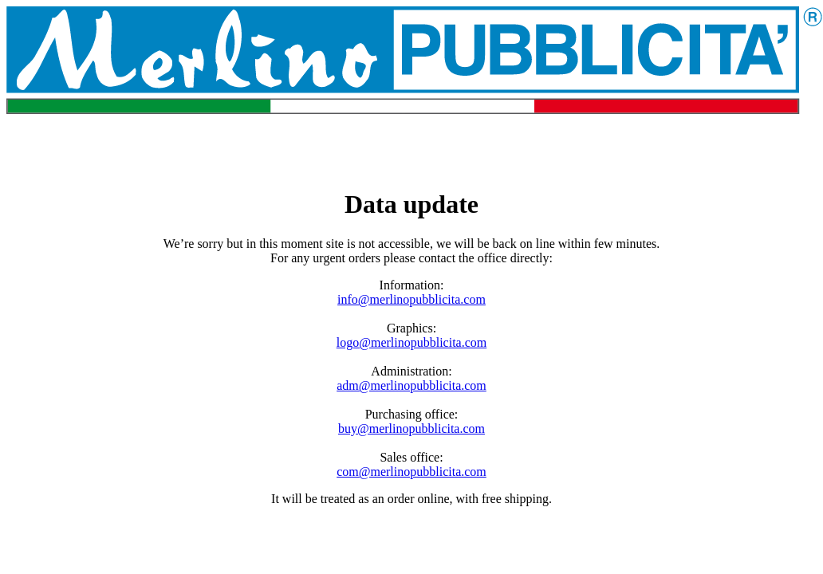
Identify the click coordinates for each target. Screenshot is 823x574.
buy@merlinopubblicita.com (411, 428)
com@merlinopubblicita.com (411, 471)
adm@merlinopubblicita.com (411, 385)
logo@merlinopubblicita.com (411, 342)
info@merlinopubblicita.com (411, 299)
